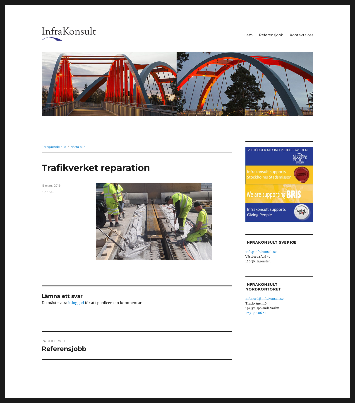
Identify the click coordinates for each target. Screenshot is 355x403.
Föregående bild (54, 147)
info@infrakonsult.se (260, 252)
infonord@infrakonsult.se (264, 299)
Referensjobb (271, 35)
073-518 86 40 (255, 313)
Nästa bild (78, 147)
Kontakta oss (301, 35)
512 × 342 (48, 192)
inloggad (76, 302)
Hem (248, 35)
